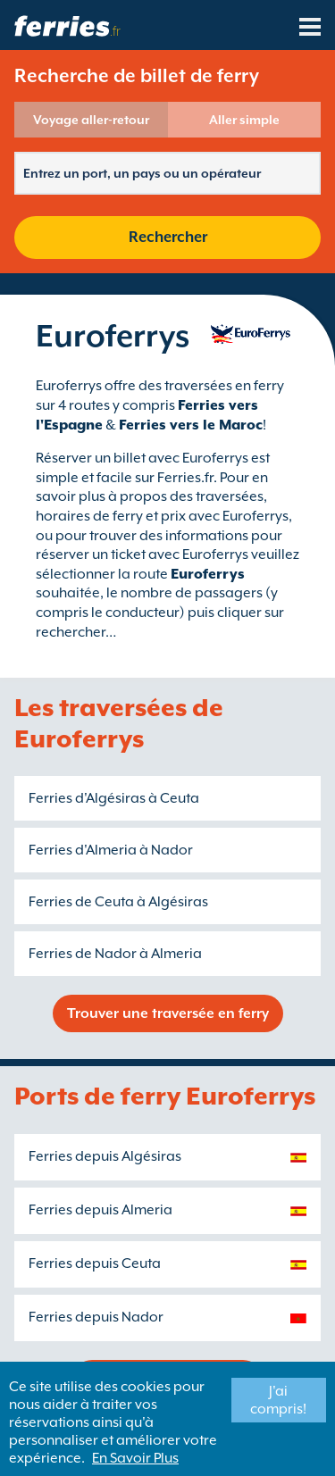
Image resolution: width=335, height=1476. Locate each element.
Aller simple (244, 120)
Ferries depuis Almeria (100, 1210)
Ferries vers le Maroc (191, 425)
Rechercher (168, 237)
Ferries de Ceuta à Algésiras (118, 902)
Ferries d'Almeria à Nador (111, 850)
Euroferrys (208, 574)
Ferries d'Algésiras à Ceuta (114, 798)
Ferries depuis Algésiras (105, 1156)
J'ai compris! (278, 1400)
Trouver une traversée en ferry (168, 1013)
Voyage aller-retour (91, 120)
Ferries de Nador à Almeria (115, 954)
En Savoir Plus (135, 1458)
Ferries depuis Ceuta (95, 1263)
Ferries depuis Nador (96, 1317)
